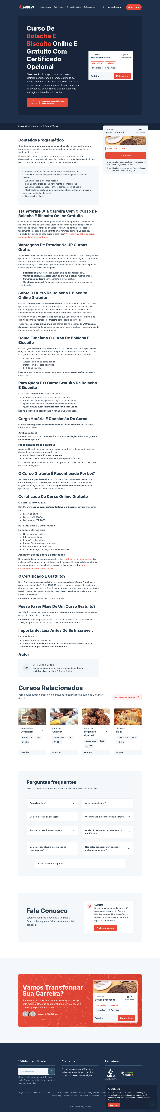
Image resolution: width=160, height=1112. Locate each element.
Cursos (36, 126)
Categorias (58, 7)
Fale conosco (89, 7)
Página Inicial (24, 126)
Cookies (114, 1089)
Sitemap (104, 1095)
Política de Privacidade (89, 1095)
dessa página (85, 1075)
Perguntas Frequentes (97, 1092)
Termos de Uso (44, 640)
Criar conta (133, 7)
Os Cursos (48, 1092)
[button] (51, 1071)
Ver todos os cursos (127, 697)
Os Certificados (62, 1092)
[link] (26, 7)
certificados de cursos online (78, 559)
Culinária (110, 129)
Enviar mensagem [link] (106, 928)
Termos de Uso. (115, 1100)
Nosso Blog (57, 1095)
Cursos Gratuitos (74, 7)
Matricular (126, 155)
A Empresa (36, 1092)
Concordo (114, 1105)
